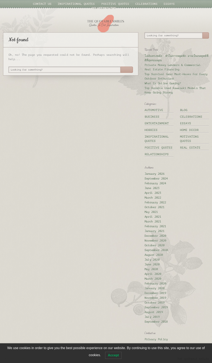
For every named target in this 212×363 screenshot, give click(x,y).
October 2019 (154, 302)
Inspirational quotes (76, 3)
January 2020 (154, 288)
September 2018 (156, 321)
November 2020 (155, 240)
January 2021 (154, 231)
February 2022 (155, 202)
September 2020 (156, 250)
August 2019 (154, 312)
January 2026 (154, 173)
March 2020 (153, 278)
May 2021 (151, 212)
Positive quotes (115, 3)
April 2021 (153, 216)
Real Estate (190, 147)
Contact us (42, 3)
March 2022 (153, 197)
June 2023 (152, 188)
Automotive (154, 110)
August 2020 (154, 255)
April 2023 (153, 193)
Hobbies (151, 130)
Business (152, 116)
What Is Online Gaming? (163, 83)
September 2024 (156, 178)
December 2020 (155, 236)
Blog (183, 110)
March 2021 (153, 221)
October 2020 (154, 245)
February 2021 (155, 226)
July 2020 (152, 259)
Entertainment (157, 123)
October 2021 (154, 207)
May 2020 (151, 269)
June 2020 (152, 264)
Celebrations (146, 3)
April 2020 (153, 274)
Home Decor (189, 130)
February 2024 (155, 183)
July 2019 (152, 317)
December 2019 (155, 293)
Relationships (104, 8)
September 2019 (156, 307)
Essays (169, 3)
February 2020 (155, 283)
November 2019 (155, 298)
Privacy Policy (156, 339)
